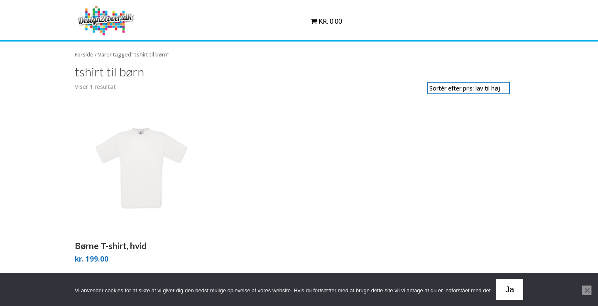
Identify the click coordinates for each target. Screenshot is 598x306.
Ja (509, 289)
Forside (84, 54)
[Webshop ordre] (468, 88)
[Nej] (587, 290)
